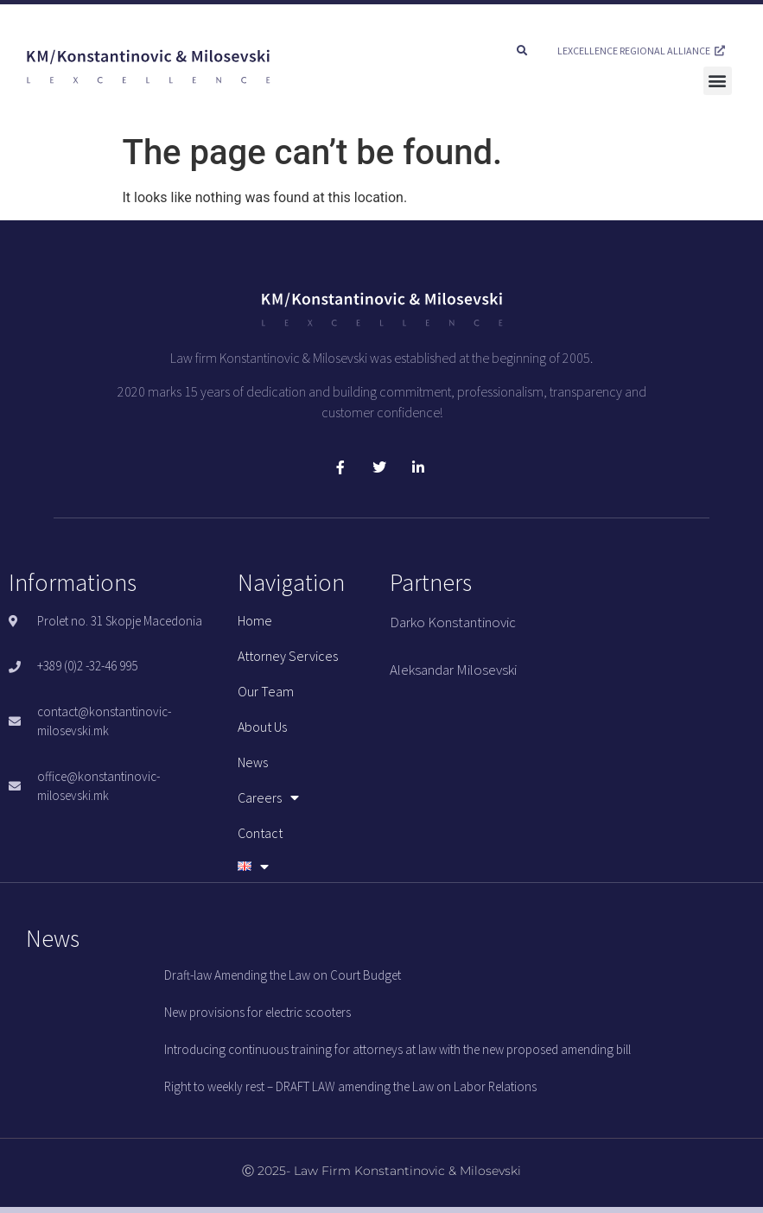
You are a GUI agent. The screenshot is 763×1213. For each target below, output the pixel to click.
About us (262, 726)
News (253, 762)
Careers (268, 797)
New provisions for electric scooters (257, 1012)
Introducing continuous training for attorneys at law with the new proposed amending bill (397, 1049)
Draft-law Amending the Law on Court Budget (282, 975)
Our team (266, 691)
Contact (260, 832)
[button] (522, 51)
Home (255, 620)
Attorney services (288, 655)
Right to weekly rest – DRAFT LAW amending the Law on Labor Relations (350, 1086)
